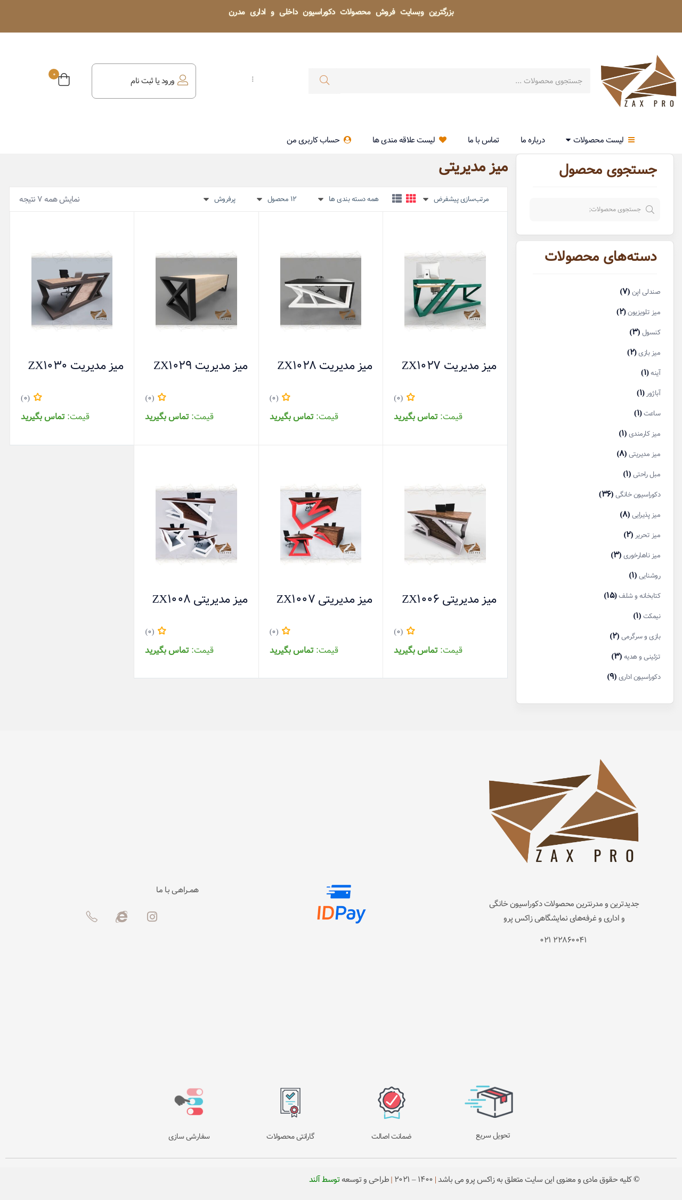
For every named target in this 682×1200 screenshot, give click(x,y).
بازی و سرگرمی (641, 636)
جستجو (654, 209)
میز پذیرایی (646, 515)
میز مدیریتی (645, 454)
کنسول (651, 332)
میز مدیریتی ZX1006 (449, 555)
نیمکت (652, 616)
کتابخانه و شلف (639, 596)
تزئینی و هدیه (642, 656)
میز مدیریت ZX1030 (76, 348)
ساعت (652, 413)
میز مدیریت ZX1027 (449, 348)
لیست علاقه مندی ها (409, 140)
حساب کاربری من (319, 140)
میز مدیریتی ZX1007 (324, 555)
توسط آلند (324, 1179)
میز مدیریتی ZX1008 (199, 555)
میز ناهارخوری (642, 555)
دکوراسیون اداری (640, 677)
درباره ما (533, 140)
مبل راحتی (647, 474)
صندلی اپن (646, 292)
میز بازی (649, 352)
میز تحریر (648, 535)
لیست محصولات (600, 140)
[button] (64, 81)
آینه (655, 373)
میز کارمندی (645, 433)
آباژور (653, 393)
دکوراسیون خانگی (638, 494)
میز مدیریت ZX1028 (324, 348)
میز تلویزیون (644, 312)
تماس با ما (483, 140)
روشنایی (650, 575)
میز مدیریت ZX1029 (200, 348)
